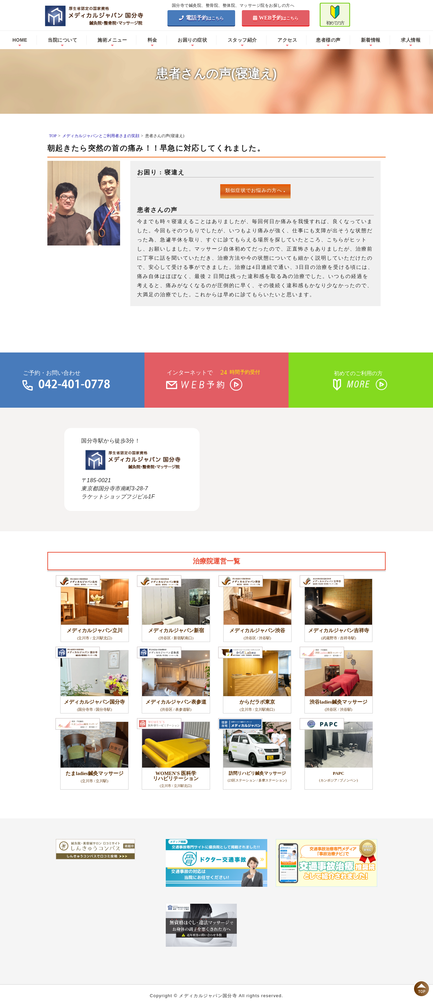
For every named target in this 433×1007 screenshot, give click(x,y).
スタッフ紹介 (242, 40)
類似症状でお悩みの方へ (255, 190)
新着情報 (371, 40)
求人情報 (410, 40)
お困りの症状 (192, 40)
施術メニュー (112, 40)
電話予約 (201, 18)
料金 (152, 40)
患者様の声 (328, 40)
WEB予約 (276, 18)
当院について (62, 40)
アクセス (287, 40)
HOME (20, 40)
